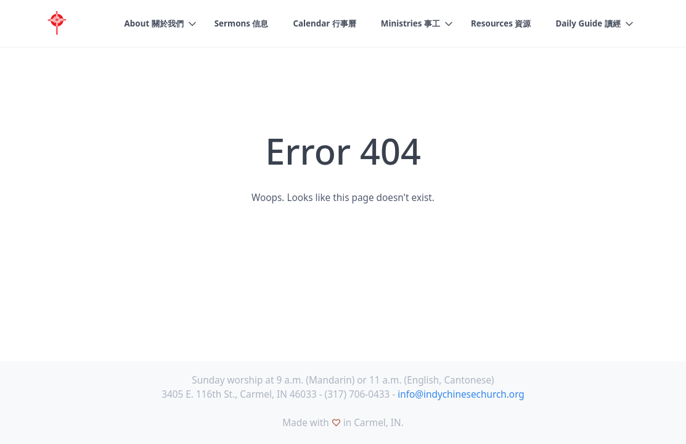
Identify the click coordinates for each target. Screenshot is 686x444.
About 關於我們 (154, 23)
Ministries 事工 (410, 23)
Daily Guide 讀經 (587, 23)
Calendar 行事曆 (324, 23)
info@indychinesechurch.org (461, 394)
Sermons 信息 (241, 23)
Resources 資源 (501, 23)
